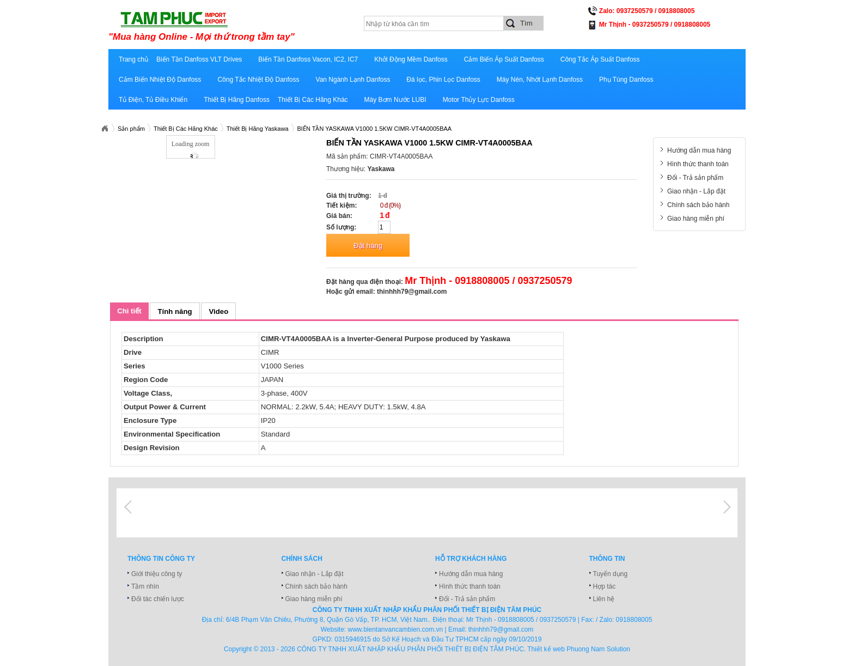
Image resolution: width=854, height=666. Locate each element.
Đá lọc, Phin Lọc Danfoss (443, 79)
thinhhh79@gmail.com (412, 291)
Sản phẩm (131, 128)
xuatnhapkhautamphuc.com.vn (243, 25)
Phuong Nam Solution (598, 649)
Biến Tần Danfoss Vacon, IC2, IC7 (308, 59)
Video (219, 311)
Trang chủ (133, 59)
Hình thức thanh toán (698, 164)
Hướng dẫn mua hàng (699, 150)
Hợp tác (604, 586)
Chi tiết (129, 311)
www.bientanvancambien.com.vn (395, 629)
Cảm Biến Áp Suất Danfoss (504, 59)
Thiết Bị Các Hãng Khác (313, 100)
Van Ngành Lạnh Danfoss (353, 79)
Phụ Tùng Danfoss (626, 79)
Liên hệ (604, 599)
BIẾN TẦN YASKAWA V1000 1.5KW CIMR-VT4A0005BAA (374, 128)
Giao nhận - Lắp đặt (696, 191)
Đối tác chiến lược (157, 599)
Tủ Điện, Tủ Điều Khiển (153, 100)
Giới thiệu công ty (156, 574)
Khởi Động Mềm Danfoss (410, 59)
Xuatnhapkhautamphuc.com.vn (104, 128)
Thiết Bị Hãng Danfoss (237, 100)
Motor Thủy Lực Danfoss (479, 100)
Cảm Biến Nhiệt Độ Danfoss (160, 79)
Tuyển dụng (610, 574)
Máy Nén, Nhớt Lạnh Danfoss (540, 79)
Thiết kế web (546, 649)
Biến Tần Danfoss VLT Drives (199, 59)
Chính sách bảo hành (698, 205)
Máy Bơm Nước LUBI (395, 100)
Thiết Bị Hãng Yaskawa (258, 128)
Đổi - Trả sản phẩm (695, 177)
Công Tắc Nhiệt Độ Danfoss (258, 79)
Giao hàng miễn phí (695, 218)
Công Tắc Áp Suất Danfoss (600, 59)
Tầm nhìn (145, 586)
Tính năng (175, 311)
